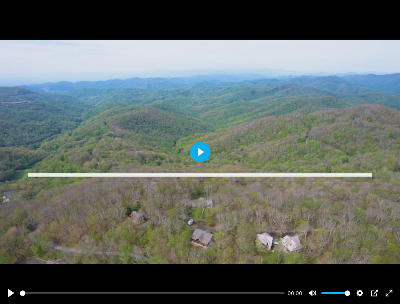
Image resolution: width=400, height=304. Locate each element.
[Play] (11, 293)
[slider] (152, 293)
